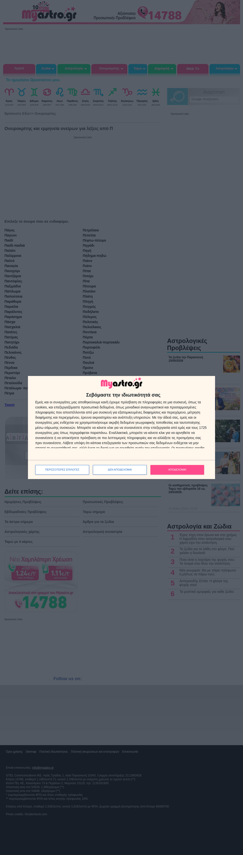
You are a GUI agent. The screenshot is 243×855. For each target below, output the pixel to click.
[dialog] (121, 427)
